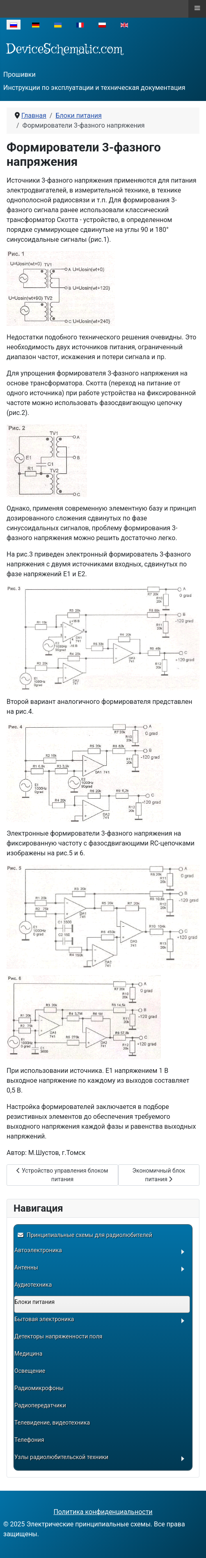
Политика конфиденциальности (102, 1512)
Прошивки (19, 74)
